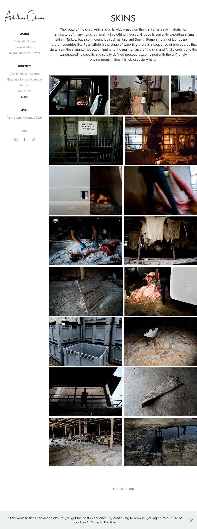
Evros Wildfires (24, 47)
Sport (25, 110)
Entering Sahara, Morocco (24, 79)
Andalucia (24, 91)
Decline (110, 522)
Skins (24, 97)
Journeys (24, 66)
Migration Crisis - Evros (24, 53)
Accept (96, 522)
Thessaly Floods (24, 41)
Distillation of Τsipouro (24, 73)
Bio (24, 130)
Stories (24, 33)
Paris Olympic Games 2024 (25, 117)
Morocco (24, 85)
